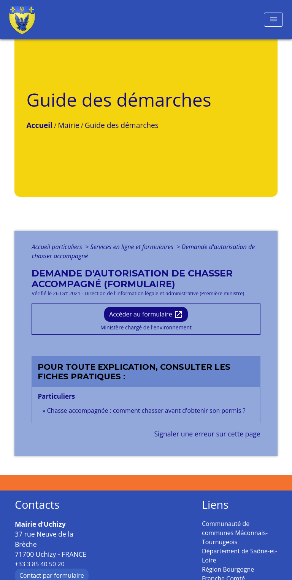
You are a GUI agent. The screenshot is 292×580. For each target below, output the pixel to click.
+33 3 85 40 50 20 (40, 564)
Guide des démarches (122, 125)
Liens (215, 504)
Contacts (37, 504)
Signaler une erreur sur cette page (207, 433)
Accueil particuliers (58, 247)
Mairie (68, 125)
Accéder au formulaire (146, 315)
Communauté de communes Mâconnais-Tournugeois (235, 532)
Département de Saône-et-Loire (239, 555)
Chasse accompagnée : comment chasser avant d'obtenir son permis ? (146, 410)
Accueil (39, 125)
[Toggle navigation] (273, 20)
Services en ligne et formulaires (132, 247)
